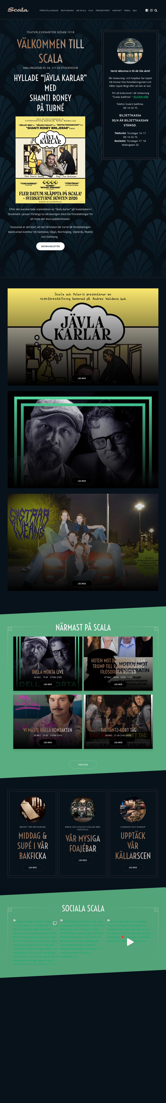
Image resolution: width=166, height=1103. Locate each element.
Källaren (126, 736)
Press (127, 11)
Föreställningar (49, 11)
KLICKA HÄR (141, 97)
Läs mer (82, 379)
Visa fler (83, 765)
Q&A (135, 11)
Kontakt (117, 11)
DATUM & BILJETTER (50, 247)
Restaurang (67, 11)
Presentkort (103, 11)
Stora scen (56, 678)
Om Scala (81, 11)
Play (91, 11)
